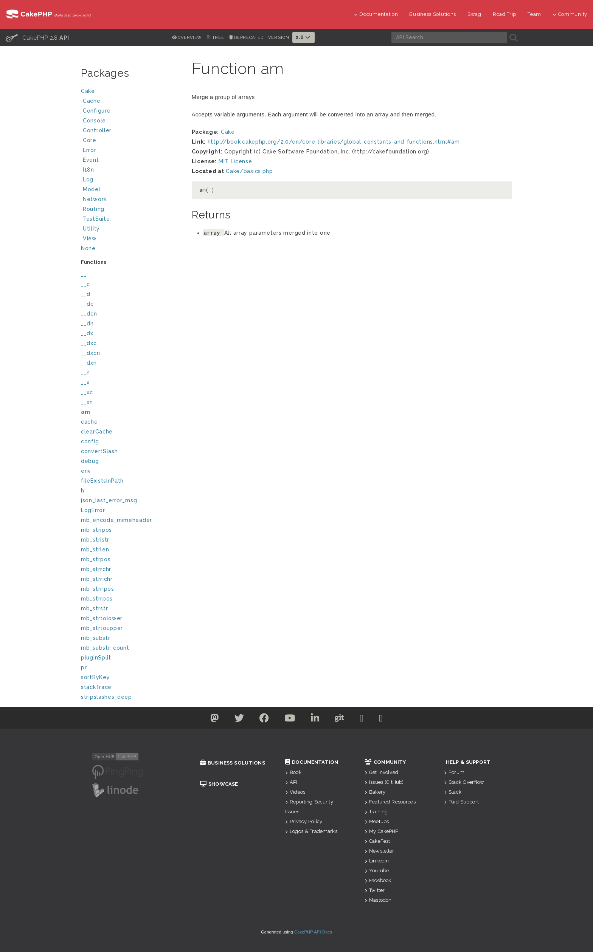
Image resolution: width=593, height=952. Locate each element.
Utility (91, 229)
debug (90, 461)
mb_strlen (95, 549)
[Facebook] (264, 719)
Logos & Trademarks (311, 831)
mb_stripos (96, 530)
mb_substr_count (105, 648)
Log (131, 180)
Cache (131, 102)
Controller (131, 131)
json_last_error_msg (109, 500)
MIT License (235, 161)
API (291, 782)
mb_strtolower (102, 618)
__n (85, 373)
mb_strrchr (96, 569)
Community (570, 14)
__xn (87, 402)
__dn (87, 323)
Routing (131, 210)
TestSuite (131, 220)
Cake (130, 92)
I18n (88, 170)
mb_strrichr (97, 579)
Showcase (219, 784)
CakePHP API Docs (313, 932)
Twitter (375, 890)
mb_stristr (95, 540)
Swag (474, 14)
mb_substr (95, 638)
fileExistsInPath (102, 481)
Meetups (377, 821)
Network (131, 200)
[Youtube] (290, 719)
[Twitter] (214, 719)
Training (376, 811)
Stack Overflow (464, 782)
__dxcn (90, 353)
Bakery (375, 792)
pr (84, 667)
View (131, 239)
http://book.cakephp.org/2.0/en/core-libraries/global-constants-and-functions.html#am (334, 142)
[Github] (339, 719)
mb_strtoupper (102, 628)
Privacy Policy (303, 821)
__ (84, 274)
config (90, 441)
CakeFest (377, 841)
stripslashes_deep (106, 697)
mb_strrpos (97, 599)
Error (89, 150)
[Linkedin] (315, 719)
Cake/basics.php (249, 171)
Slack (452, 792)
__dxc (89, 343)
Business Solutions (432, 14)
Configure (96, 111)
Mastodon (378, 900)
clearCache (97, 432)
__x (85, 382)
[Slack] (362, 719)
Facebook (378, 880)
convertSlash (99, 451)
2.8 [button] (303, 37)
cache (89, 422)
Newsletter (379, 851)
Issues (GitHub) (384, 782)
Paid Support (461, 802)
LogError (93, 510)
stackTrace (96, 687)
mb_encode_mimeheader (116, 520)
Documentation (376, 14)
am (85, 412)
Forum (454, 772)
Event (91, 160)
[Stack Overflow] (381, 719)
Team (534, 14)
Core (89, 140)
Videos (295, 792)
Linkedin (377, 861)
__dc (87, 304)
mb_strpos (95, 559)
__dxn (89, 363)
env (86, 471)
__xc (87, 392)
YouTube (377, 870)
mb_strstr (94, 608)
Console (131, 121)
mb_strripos (97, 589)
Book (293, 772)
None (88, 248)
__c (85, 284)
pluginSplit (96, 658)
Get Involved (381, 772)
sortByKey (95, 677)
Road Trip (504, 14)
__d (85, 294)
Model (131, 190)
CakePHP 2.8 (37, 37)
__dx (87, 333)
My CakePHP (382, 831)
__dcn (89, 314)
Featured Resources (390, 802)
